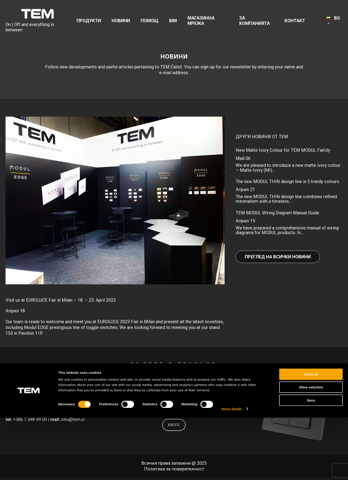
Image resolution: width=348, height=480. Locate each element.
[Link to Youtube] (325, 381)
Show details (231, 471)
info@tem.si (73, 419)
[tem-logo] (38, 21)
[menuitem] (89, 21)
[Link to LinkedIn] (285, 381)
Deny (311, 462)
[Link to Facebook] (265, 381)
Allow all (311, 436)
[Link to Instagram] (305, 381)
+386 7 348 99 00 (30, 419)
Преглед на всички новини (278, 256)
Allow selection (311, 450)
